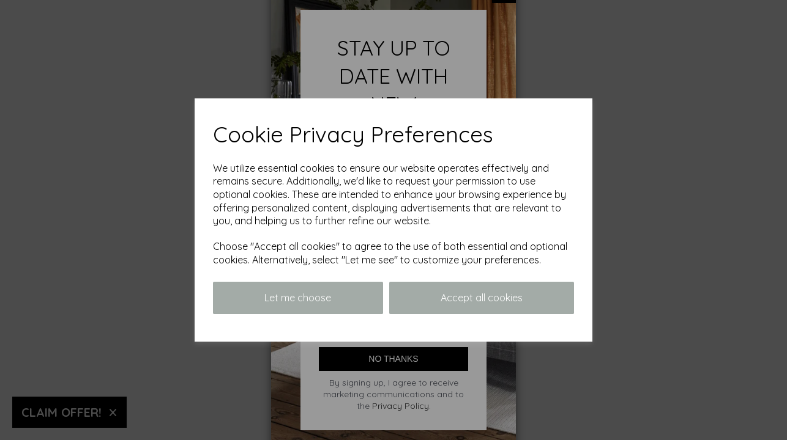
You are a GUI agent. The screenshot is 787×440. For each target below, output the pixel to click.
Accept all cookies (482, 298)
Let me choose (297, 298)
